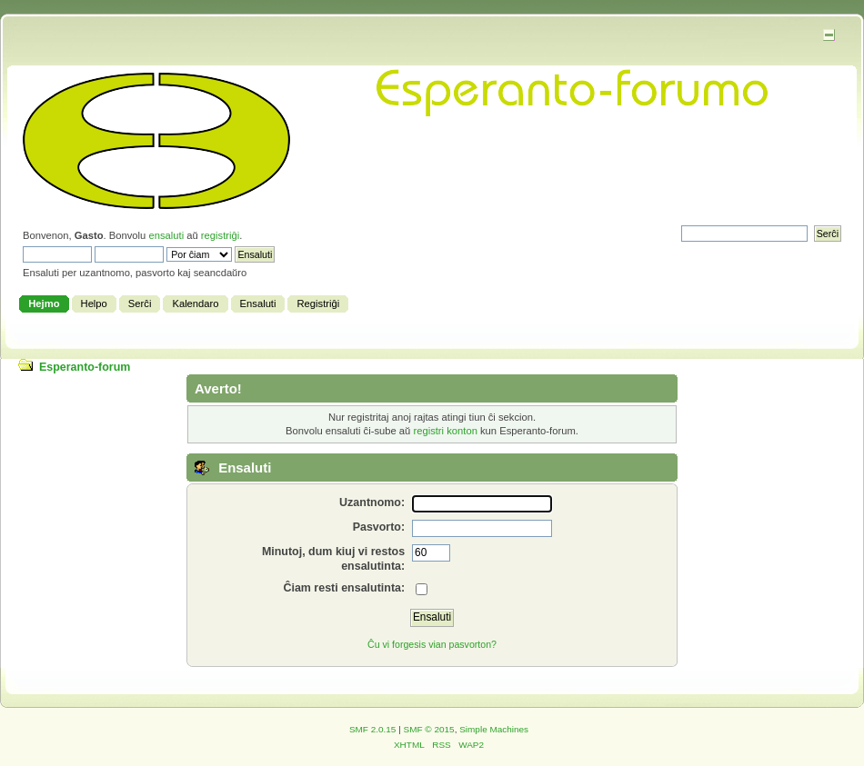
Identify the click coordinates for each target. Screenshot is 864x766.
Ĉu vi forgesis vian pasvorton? (432, 644)
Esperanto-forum (84, 367)
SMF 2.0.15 (373, 729)
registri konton (445, 430)
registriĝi (220, 235)
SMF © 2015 (429, 729)
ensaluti (166, 235)
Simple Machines (493, 729)
